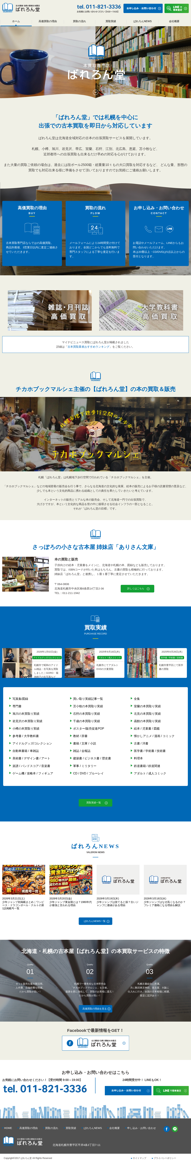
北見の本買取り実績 (147, 713)
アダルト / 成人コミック (150, 773)
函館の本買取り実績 (147, 721)
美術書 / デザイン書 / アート (31, 758)
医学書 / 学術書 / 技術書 (150, 750)
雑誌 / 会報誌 (81, 750)
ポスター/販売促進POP (88, 728)
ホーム (16, 21)
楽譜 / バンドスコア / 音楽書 (31, 766)
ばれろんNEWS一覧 (95, 921)
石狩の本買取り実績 (86, 713)
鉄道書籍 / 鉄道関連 (147, 766)
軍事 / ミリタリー (84, 766)
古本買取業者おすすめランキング (88, 346)
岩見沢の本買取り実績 (27, 721)
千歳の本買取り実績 (86, 721)
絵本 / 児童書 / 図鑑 (147, 728)
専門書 (16, 706)
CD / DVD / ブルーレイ (88, 773)
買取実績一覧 (93, 802)
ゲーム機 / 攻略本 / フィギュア (32, 773)
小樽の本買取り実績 (25, 728)
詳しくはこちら (135, 588)
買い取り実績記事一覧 (88, 698)
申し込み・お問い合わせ (141, 1128)
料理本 (138, 758)
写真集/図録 (20, 698)
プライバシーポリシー (165, 1158)
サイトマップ (139, 1158)
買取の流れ (79, 21)
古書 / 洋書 (141, 743)
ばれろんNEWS (142, 21)
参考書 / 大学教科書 (25, 736)
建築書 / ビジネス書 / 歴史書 (92, 758)
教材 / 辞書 (80, 736)
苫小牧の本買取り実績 (88, 706)
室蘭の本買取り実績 (147, 706)
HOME (8, 1128)
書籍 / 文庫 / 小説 (84, 743)
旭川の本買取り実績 (25, 713)
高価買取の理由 (48, 21)
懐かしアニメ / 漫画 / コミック (154, 736)
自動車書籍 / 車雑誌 (25, 750)
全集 (137, 698)
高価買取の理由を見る (94, 1008)
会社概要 (174, 21)
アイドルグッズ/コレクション (32, 743)
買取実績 (111, 21)
